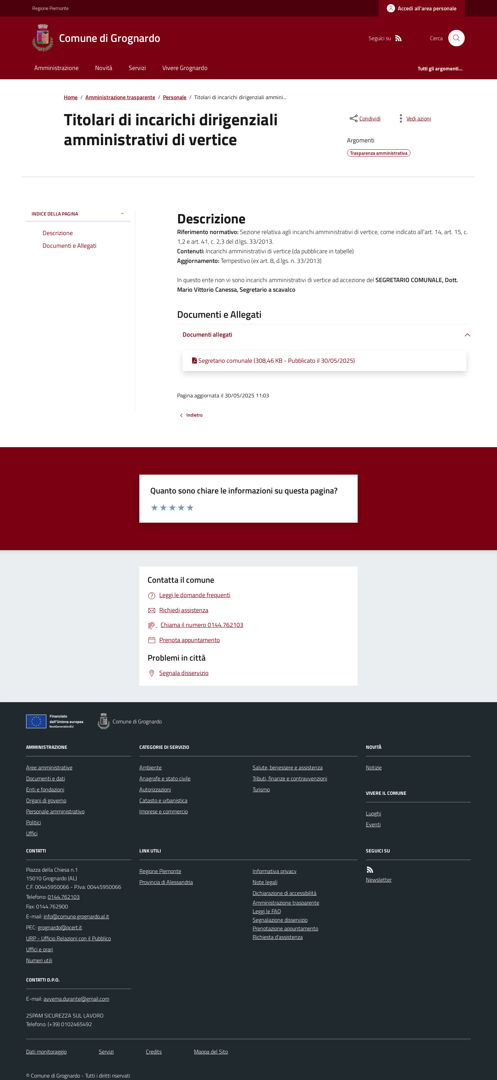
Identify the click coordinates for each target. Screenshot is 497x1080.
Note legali (265, 882)
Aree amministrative (49, 767)
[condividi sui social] (364, 118)
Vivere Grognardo (185, 67)
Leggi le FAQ (267, 911)
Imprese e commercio (163, 811)
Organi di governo (46, 800)
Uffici (31, 833)
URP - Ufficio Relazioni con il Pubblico (68, 938)
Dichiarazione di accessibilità (284, 893)
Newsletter (379, 879)
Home (71, 97)
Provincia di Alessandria (166, 882)
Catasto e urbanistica (163, 800)
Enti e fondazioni (45, 789)
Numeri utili (39, 960)
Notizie (374, 767)
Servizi (137, 67)
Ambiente (150, 767)
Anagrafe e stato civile (164, 778)
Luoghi (373, 813)
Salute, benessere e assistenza (288, 767)
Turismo (261, 789)
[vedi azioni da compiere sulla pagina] (413, 118)
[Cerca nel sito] (454, 38)
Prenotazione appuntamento (285, 928)
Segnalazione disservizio (280, 920)
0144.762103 (64, 897)
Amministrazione (56, 67)
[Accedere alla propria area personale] (422, 8)
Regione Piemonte (50, 8)
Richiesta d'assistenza (278, 937)
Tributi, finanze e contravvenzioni (290, 778)
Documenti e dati (45, 778)
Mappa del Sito (211, 1051)
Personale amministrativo (55, 811)
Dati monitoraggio (46, 1051)
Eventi (373, 824)
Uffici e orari (39, 949)
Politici (33, 822)
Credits (154, 1051)
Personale (174, 97)
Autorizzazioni (155, 789)
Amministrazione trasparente (120, 97)
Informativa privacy (275, 871)
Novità (103, 67)
